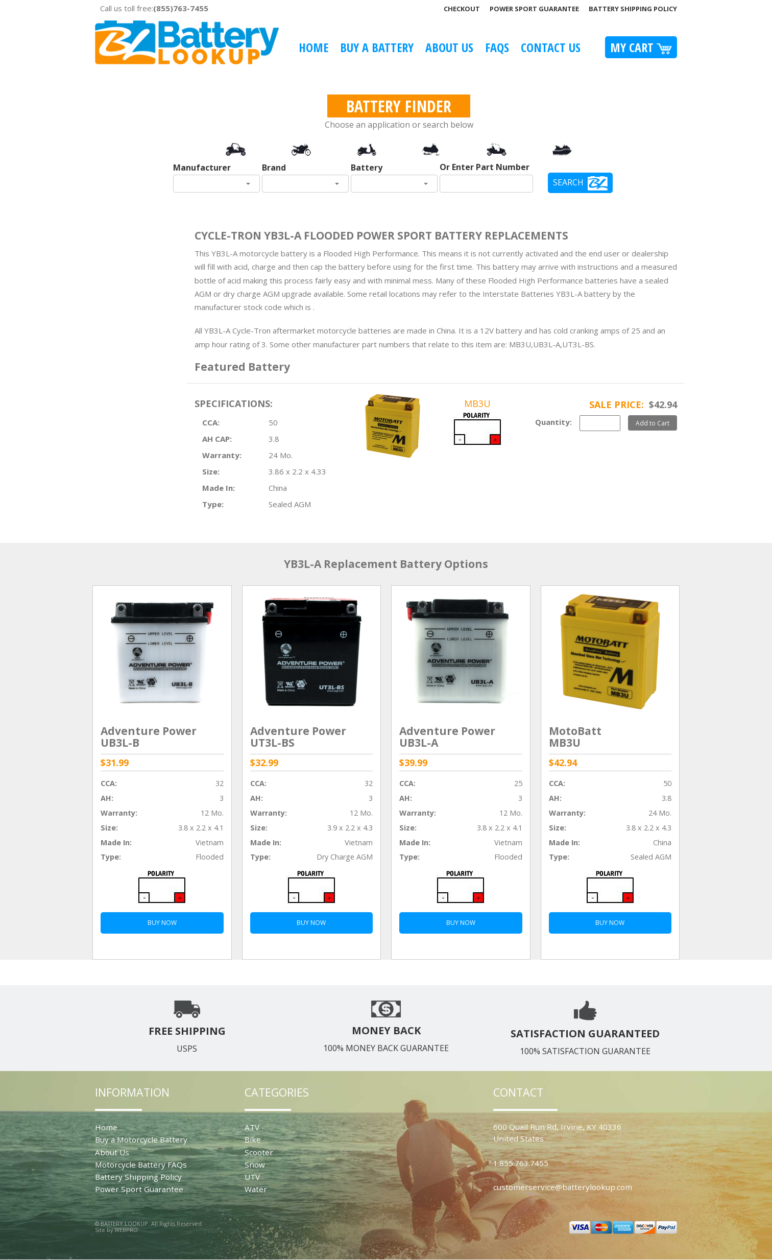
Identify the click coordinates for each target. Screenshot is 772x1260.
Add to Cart (652, 423)
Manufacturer (202, 167)
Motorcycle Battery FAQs (141, 1164)
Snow (255, 1164)
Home (313, 47)
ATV (252, 1127)
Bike (253, 1139)
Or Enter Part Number (484, 167)
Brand (274, 167)
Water (256, 1189)
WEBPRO (126, 1229)
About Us (449, 47)
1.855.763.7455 (520, 1163)
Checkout (462, 8)
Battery (366, 167)
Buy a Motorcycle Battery (141, 1139)
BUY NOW (162, 922)
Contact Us (551, 47)
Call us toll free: (154, 8)
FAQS (497, 47)
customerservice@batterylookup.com (562, 1187)
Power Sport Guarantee (534, 8)
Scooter (259, 1152)
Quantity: (553, 422)
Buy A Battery (377, 47)
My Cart (641, 47)
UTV (252, 1177)
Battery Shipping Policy (633, 8)
